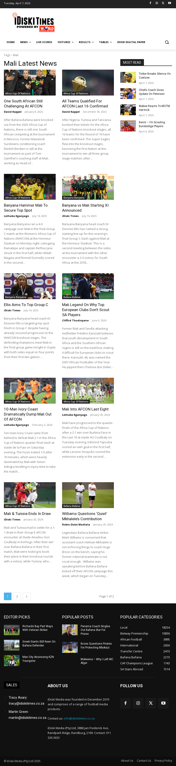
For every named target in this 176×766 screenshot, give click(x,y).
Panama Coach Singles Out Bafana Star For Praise (95, 629)
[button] (166, 42)
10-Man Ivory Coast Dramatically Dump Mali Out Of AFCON (28, 414)
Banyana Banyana (73, 197)
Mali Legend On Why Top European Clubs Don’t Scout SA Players (85, 309)
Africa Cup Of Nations (17, 93)
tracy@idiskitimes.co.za (26, 703)
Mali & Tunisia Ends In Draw (27, 513)
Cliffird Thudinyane (75, 320)
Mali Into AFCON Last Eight (85, 409)
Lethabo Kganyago (16, 216)
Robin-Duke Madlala (76, 524)
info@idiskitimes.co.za (79, 718)
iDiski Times (70, 216)
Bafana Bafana (71, 297)
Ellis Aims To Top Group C (26, 304)
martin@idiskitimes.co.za (27, 717)
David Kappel (13, 111)
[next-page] (26, 596)
